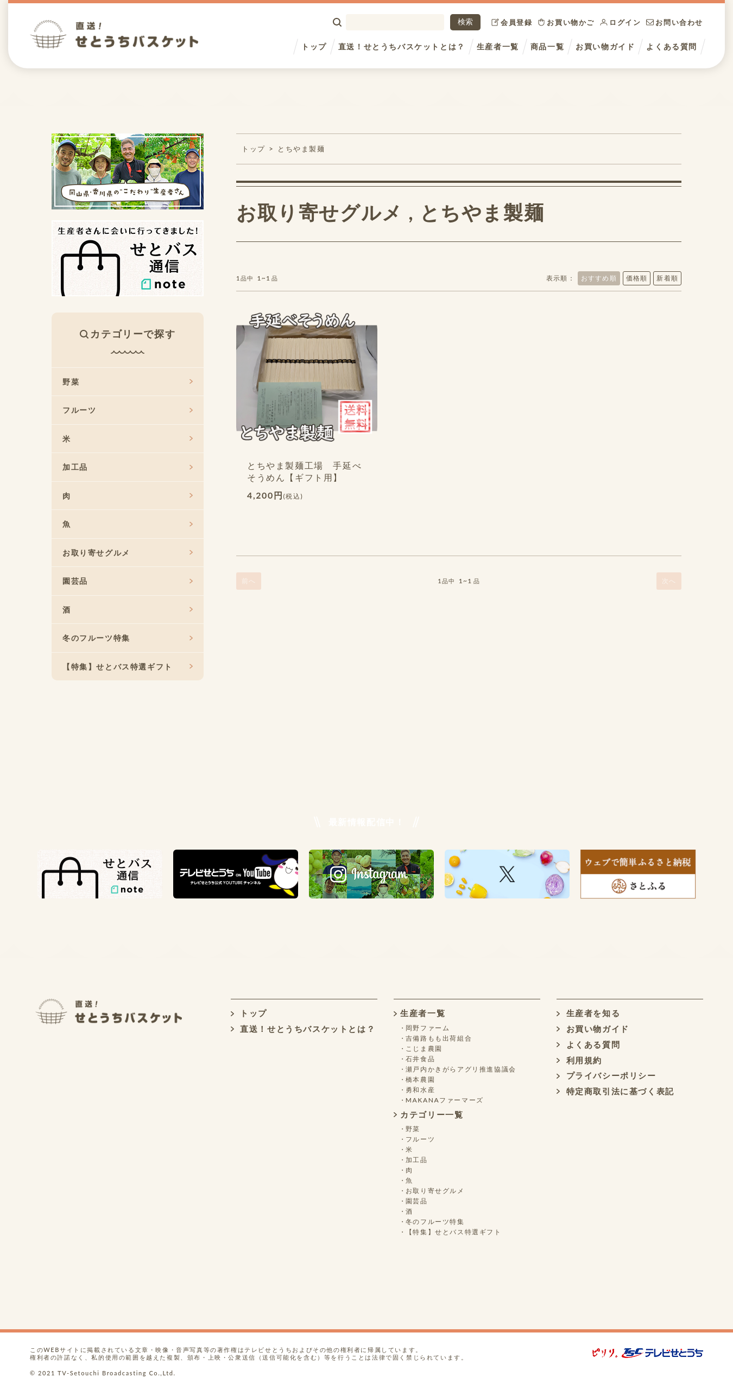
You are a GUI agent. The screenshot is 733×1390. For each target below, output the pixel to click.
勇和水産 (420, 1090)
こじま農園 (424, 1048)
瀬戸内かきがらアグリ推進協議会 (461, 1069)
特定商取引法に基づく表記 (615, 1091)
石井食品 (420, 1059)
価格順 (637, 278)
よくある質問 (671, 46)
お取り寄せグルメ (319, 212)
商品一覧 (547, 46)
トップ (314, 46)
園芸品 (127, 580)
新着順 (667, 278)
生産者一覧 (498, 46)
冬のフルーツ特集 (127, 637)
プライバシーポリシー (606, 1075)
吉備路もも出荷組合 (439, 1038)
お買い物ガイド (605, 46)
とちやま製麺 (301, 148)
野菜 (127, 381)
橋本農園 (420, 1079)
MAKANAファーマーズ (445, 1100)
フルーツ (127, 410)
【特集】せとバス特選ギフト (127, 666)
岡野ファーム (428, 1028)
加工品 (127, 466)
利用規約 (579, 1060)
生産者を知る (588, 1013)
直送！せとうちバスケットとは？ (401, 46)
